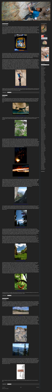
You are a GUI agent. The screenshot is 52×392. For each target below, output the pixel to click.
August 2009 (42, 162)
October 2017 (42, 75)
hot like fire (18, 301)
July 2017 (42, 76)
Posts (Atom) (6, 388)
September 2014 (43, 104)
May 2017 (42, 77)
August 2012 (42, 128)
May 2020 (42, 70)
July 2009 (42, 163)
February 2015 (42, 99)
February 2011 (42, 145)
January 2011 (42, 146)
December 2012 (43, 124)
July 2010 (42, 152)
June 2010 (42, 153)
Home (21, 387)
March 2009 (42, 167)
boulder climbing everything (12, 302)
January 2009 (42, 169)
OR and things (5, 25)
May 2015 (42, 96)
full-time (3, 96)
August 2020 (42, 68)
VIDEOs (13, 21)
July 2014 (42, 106)
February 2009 (42, 168)
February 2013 (42, 122)
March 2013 (42, 121)
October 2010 (42, 149)
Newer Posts (3, 387)
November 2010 (43, 148)
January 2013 (42, 123)
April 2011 (42, 143)
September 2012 (43, 127)
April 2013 (42, 120)
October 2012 (42, 126)
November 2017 (43, 74)
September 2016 (43, 81)
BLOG (3, 21)
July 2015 (42, 94)
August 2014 (42, 105)
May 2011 (42, 142)
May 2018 (42, 73)
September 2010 (43, 150)
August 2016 (42, 82)
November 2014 (43, 102)
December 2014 (43, 101)
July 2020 (42, 69)
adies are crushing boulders (35, 301)
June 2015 (42, 95)
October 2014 (42, 103)
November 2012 (43, 125)
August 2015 (42, 93)
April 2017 (42, 78)
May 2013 (42, 119)
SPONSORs (6, 21)
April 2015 (42, 97)
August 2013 (42, 116)
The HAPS (4, 299)
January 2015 (42, 100)
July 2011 (42, 140)
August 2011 (42, 139)
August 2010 (42, 151)
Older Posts (37, 387)
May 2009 (42, 165)
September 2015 (43, 92)
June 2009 (42, 164)
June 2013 (42, 118)
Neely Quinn (9, 304)
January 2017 (42, 80)
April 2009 (42, 166)
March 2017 (42, 79)
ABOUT (10, 21)
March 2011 (42, 144)
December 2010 (43, 147)
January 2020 (42, 71)
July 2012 (42, 129)
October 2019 (42, 72)
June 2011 (42, 141)
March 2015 (42, 98)
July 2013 (42, 117)
